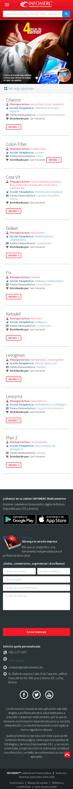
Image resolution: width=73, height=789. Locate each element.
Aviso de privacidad (45, 786)
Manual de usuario (38, 783)
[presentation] (32, 619)
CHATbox (27, 538)
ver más (12, 127)
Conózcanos (16, 783)
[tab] (36, 88)
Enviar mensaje (36, 632)
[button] (5, 52)
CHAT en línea (16, 661)
